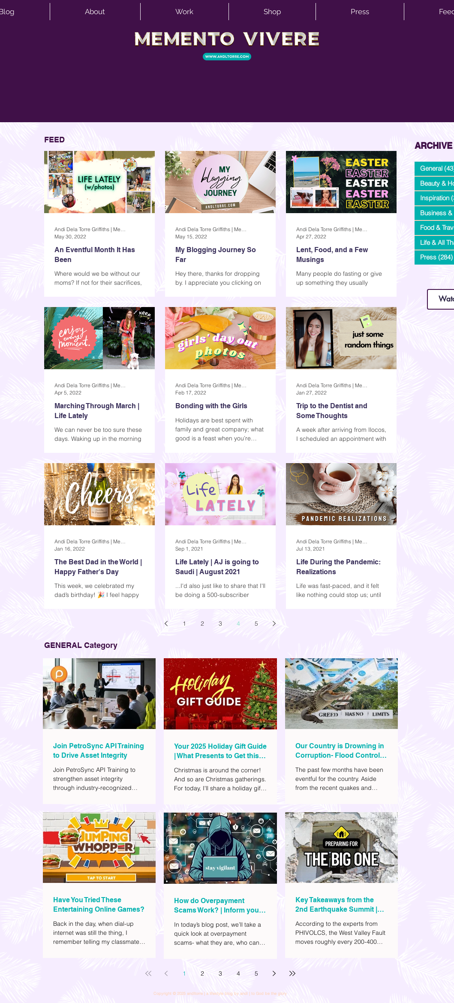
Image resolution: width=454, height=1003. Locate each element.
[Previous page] (166, 623)
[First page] (148, 973)
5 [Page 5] (256, 623)
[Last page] (292, 973)
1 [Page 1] (184, 623)
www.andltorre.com (434, 281)
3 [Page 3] (220, 623)
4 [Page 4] (238, 623)
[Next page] (274, 623)
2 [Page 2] (202, 623)
